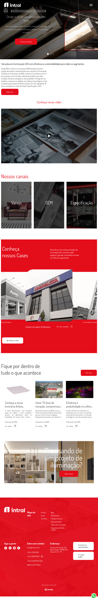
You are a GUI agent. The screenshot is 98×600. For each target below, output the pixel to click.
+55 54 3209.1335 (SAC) (35, 564)
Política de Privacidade (58, 528)
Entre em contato (26, 42)
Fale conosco (69, 477)
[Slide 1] (48, 54)
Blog (52, 516)
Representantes (56, 525)
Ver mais (89, 376)
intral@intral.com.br (33, 551)
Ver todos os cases (13, 344)
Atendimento (55, 519)
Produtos (44, 522)
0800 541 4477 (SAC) (33, 568)
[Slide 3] (53, 54)
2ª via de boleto (81, 559)
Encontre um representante (83, 549)
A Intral (43, 516)
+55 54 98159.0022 (35, 560)
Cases (43, 519)
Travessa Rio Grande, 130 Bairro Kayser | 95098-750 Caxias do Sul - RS (59, 553)
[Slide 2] (50, 54)
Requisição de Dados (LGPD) (58, 532)
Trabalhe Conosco (57, 522)
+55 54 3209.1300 (33, 556)
